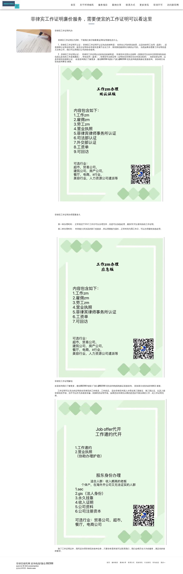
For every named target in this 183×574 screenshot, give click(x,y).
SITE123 (23, 568)
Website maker (31, 568)
